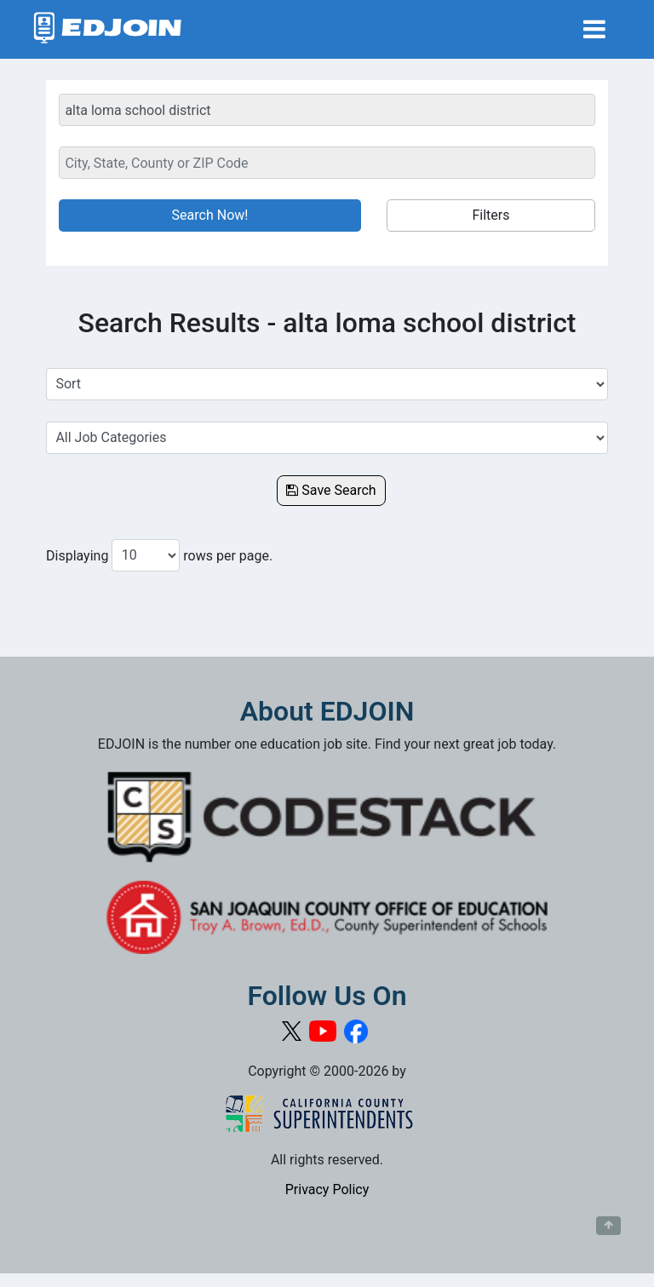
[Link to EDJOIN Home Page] (107, 29)
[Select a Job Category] (327, 438)
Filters (490, 215)
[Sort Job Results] (327, 384)
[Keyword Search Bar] (327, 110)
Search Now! (210, 215)
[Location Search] (327, 163)
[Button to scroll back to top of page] (608, 1225)
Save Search (331, 490)
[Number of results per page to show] (146, 555)
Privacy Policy (327, 1189)
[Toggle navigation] (594, 29)
